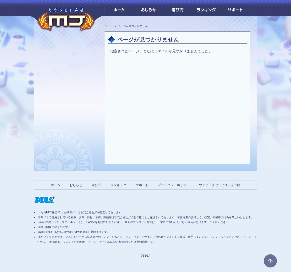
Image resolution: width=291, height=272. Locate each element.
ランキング (206, 8)
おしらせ (148, 8)
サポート (235, 8)
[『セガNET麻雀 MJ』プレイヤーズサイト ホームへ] (66, 18)
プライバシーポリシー (174, 185)
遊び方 (177, 8)
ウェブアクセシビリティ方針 (219, 185)
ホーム (119, 8)
